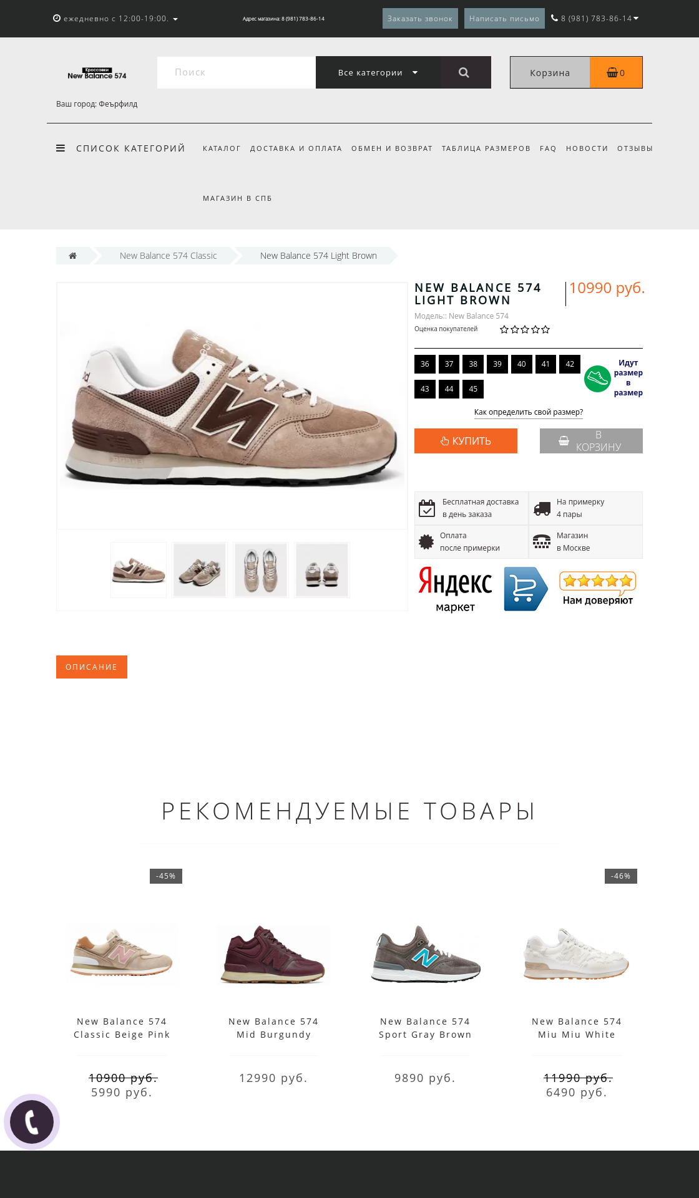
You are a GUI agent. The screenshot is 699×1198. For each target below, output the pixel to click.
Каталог (222, 148)
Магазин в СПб (285, 198)
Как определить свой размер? (529, 412)
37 (449, 364)
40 (521, 364)
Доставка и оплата (298, 148)
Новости (596, 148)
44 (449, 389)
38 (473, 364)
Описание (92, 667)
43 (425, 389)
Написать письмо (504, 18)
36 (425, 364)
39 (497, 364)
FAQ (556, 148)
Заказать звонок (420, 18)
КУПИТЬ (471, 441)
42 (569, 364)
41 (546, 364)
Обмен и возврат (396, 148)
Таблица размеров (492, 148)
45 (473, 389)
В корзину (590, 440)
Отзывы (221, 198)
